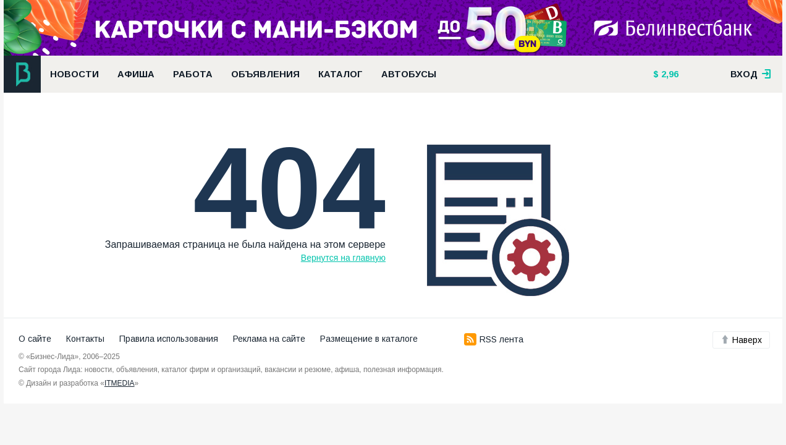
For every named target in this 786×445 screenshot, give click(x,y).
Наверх (741, 340)
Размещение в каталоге (369, 339)
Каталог (340, 74)
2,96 (668, 74)
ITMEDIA (119, 383)
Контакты (85, 339)
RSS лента (493, 339)
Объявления (265, 74)
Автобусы (408, 74)
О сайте (35, 339)
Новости (74, 74)
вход (750, 74)
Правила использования (168, 339)
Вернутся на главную (343, 258)
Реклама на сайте (269, 339)
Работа (193, 74)
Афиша (135, 74)
